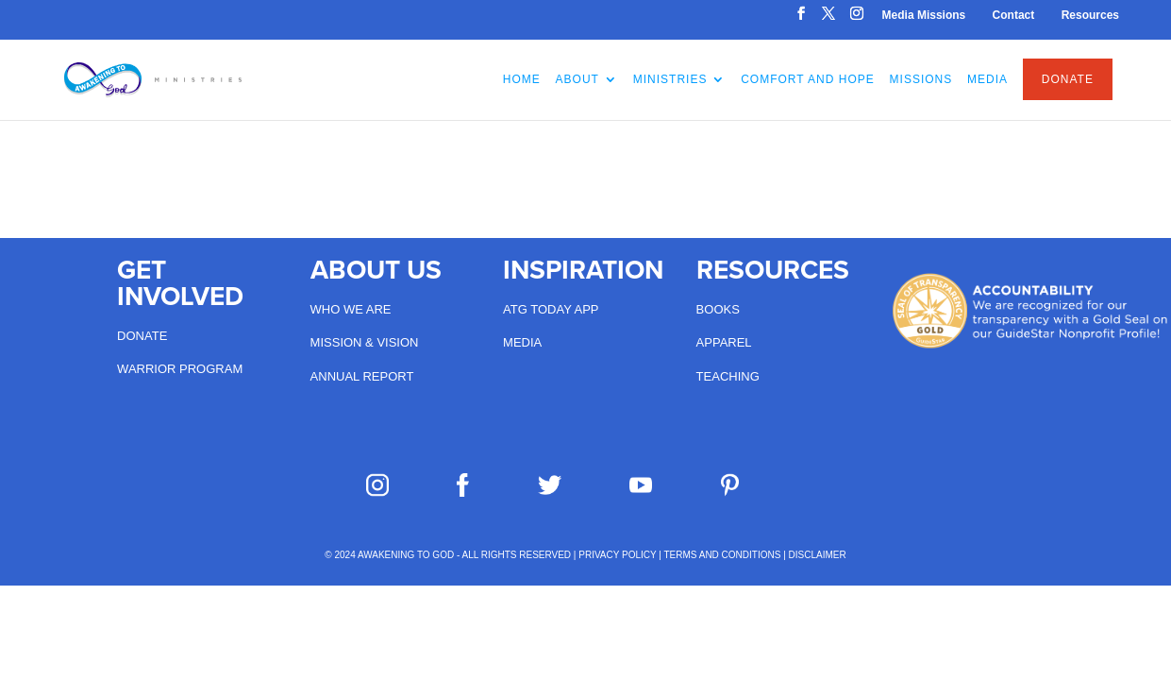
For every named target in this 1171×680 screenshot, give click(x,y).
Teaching (728, 376)
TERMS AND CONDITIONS (721, 555)
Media (522, 342)
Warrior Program (180, 369)
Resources (1090, 15)
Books (718, 309)
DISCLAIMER (817, 555)
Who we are (351, 309)
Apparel (724, 342)
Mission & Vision (364, 342)
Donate (142, 336)
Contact (1014, 15)
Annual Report (362, 376)
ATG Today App (550, 309)
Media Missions (924, 15)
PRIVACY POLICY (617, 555)
